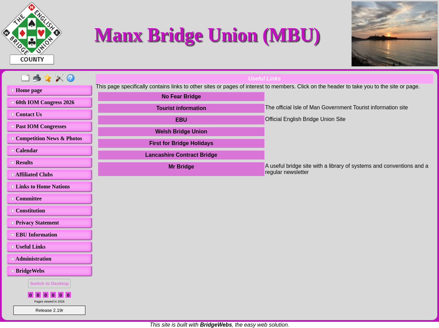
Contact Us (26, 114)
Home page (26, 90)
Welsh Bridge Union (181, 131)
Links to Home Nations (40, 186)
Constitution (28, 211)
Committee (26, 198)
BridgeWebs (28, 271)
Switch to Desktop (49, 283)
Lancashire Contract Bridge (181, 155)
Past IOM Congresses (38, 126)
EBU (181, 120)
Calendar (24, 150)
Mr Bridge (181, 167)
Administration (31, 259)
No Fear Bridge (181, 96)
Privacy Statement (35, 223)
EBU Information (34, 235)
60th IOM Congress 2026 (42, 102)
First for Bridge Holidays (181, 143)
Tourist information (181, 108)
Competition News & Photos (46, 138)
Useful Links (28, 247)
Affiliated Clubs (32, 174)
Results (22, 162)
